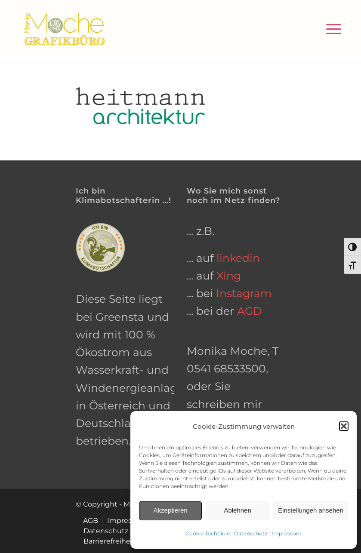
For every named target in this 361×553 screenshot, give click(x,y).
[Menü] (329, 28)
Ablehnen (237, 510)
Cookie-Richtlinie (207, 533)
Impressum (287, 533)
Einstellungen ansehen (310, 510)
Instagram (244, 293)
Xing (228, 275)
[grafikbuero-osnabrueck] (64, 28)
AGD (249, 310)
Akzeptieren (170, 510)
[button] (343, 426)
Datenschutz (250, 533)
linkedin (238, 258)
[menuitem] (329, 28)
